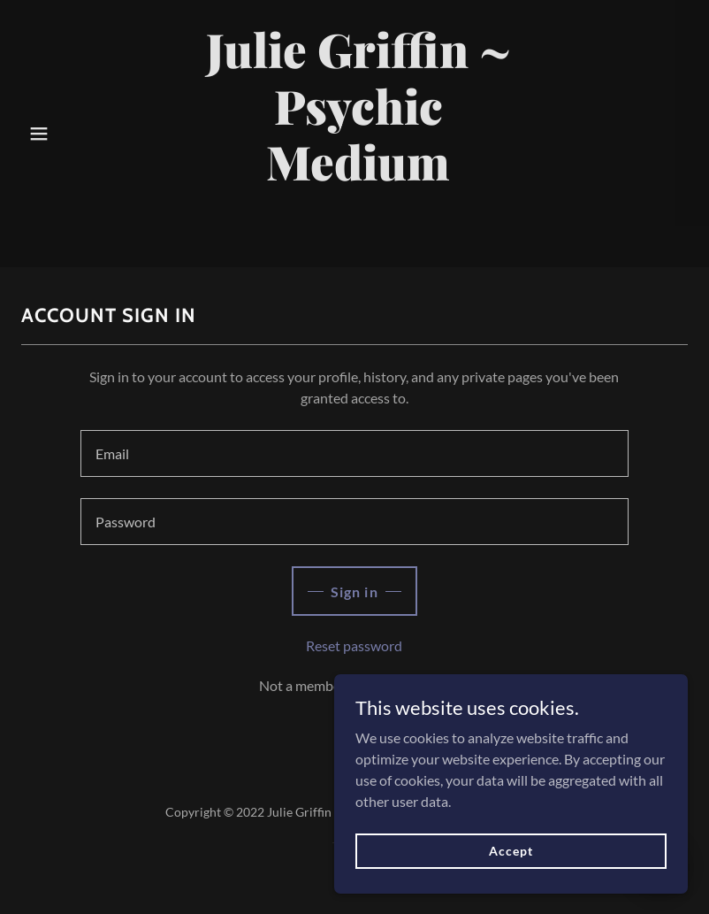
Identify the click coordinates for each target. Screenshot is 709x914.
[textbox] (354, 453)
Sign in (354, 591)
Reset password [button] (354, 645)
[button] (39, 133)
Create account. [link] (401, 685)
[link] (358, 231)
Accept (510, 863)
